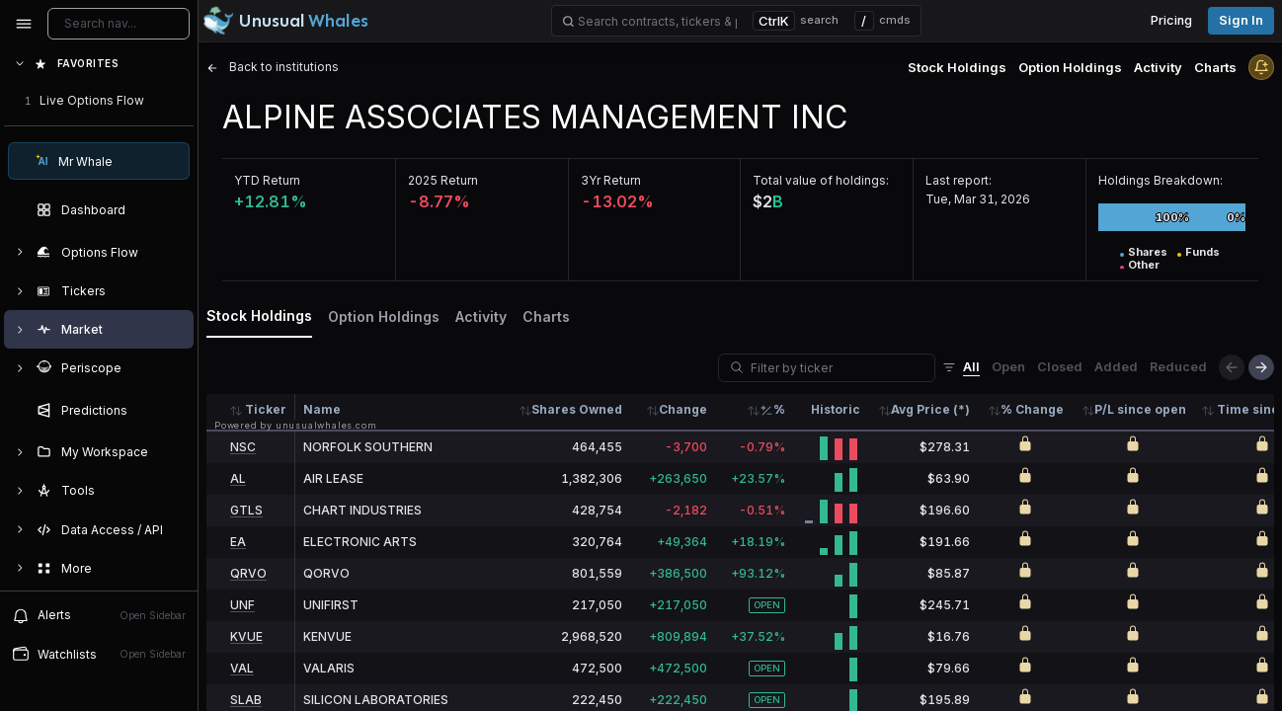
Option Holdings (1070, 67)
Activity (1158, 67)
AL (238, 478)
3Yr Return (611, 180)
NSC (243, 446)
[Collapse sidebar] (24, 24)
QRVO (248, 573)
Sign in (1241, 20)
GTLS (246, 510)
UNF (242, 604)
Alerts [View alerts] (99, 615)
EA (238, 541)
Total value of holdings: (821, 180)
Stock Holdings (957, 67)
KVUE (246, 636)
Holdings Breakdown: (1160, 180)
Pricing (1171, 20)
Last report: (958, 180)
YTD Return (267, 180)
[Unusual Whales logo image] (285, 21)
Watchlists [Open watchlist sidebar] (99, 654)
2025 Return (443, 180)
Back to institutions (272, 66)
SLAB (246, 699)
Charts (1215, 67)
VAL (242, 668)
